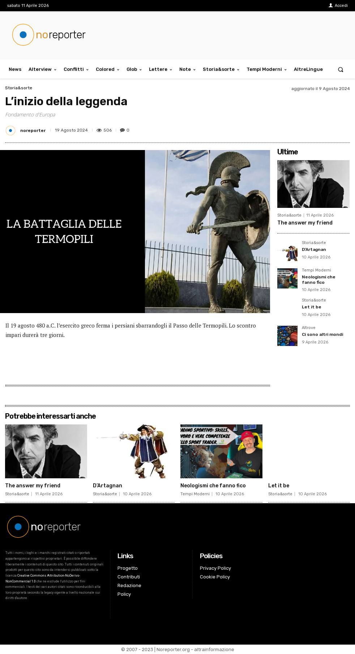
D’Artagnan (314, 249)
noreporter (33, 130)
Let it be (311, 306)
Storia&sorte (18, 88)
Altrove (309, 328)
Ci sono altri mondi (322, 334)
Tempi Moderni (316, 270)
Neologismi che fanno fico (318, 279)
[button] (341, 69)
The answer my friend (305, 223)
